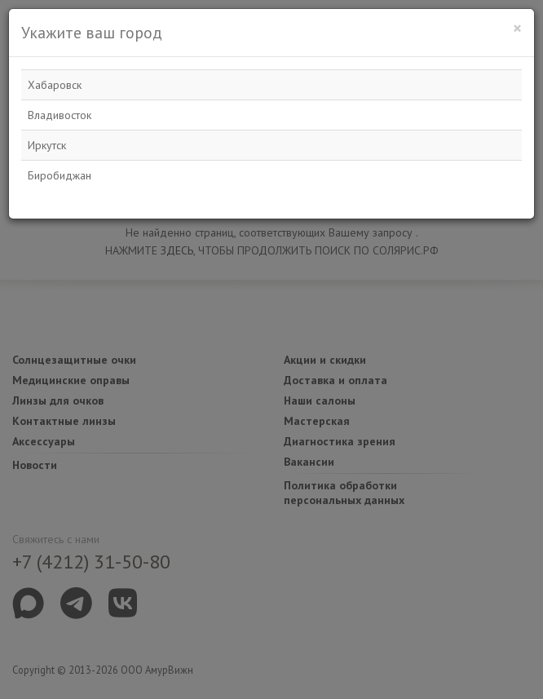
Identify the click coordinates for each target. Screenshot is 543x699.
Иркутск (47, 145)
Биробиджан (59, 175)
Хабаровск (55, 84)
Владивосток (59, 115)
